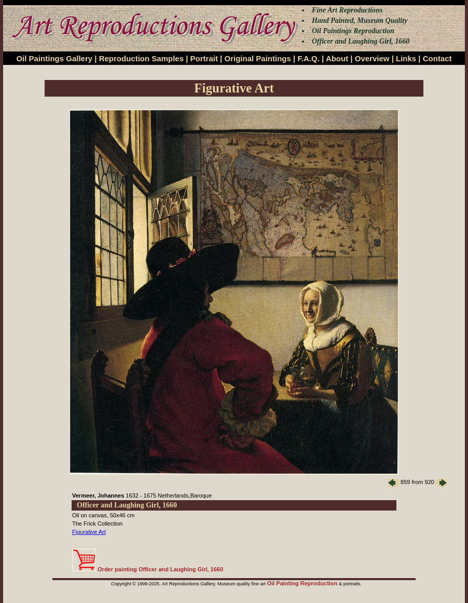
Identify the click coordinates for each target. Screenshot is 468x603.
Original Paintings (257, 58)
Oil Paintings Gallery (54, 58)
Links (406, 58)
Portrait (204, 58)
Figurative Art (89, 532)
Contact (437, 58)
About (337, 58)
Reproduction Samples (141, 58)
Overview (372, 58)
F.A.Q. (308, 58)
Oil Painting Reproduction (303, 583)
